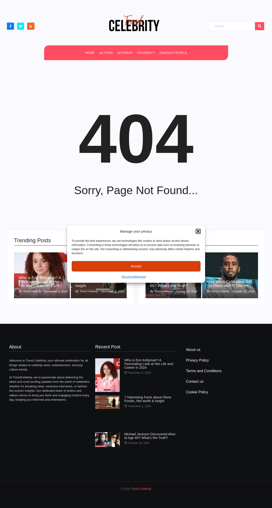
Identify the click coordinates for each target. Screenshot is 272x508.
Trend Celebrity (141, 488)
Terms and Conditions (204, 371)
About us (193, 350)
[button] (198, 231)
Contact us (194, 381)
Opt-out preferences (133, 276)
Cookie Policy (197, 392)
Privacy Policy (197, 360)
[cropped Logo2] (134, 23)
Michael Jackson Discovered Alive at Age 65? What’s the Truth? (150, 435)
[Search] (232, 26)
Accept (136, 266)
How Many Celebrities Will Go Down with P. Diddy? (227, 281)
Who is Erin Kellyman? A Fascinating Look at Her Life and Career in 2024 (41, 281)
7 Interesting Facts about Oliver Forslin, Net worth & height (146, 398)
